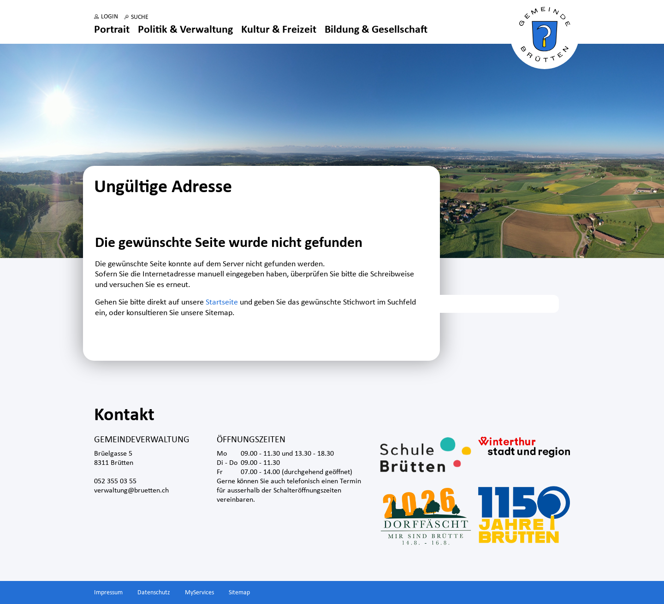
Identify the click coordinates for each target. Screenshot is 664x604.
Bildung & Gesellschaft (376, 29)
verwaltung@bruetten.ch (131, 490)
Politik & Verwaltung (185, 29)
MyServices (199, 592)
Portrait (112, 29)
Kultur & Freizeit (278, 29)
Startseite (222, 302)
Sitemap (239, 592)
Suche (139, 17)
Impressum (108, 592)
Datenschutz (153, 592)
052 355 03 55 (115, 481)
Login (109, 16)
